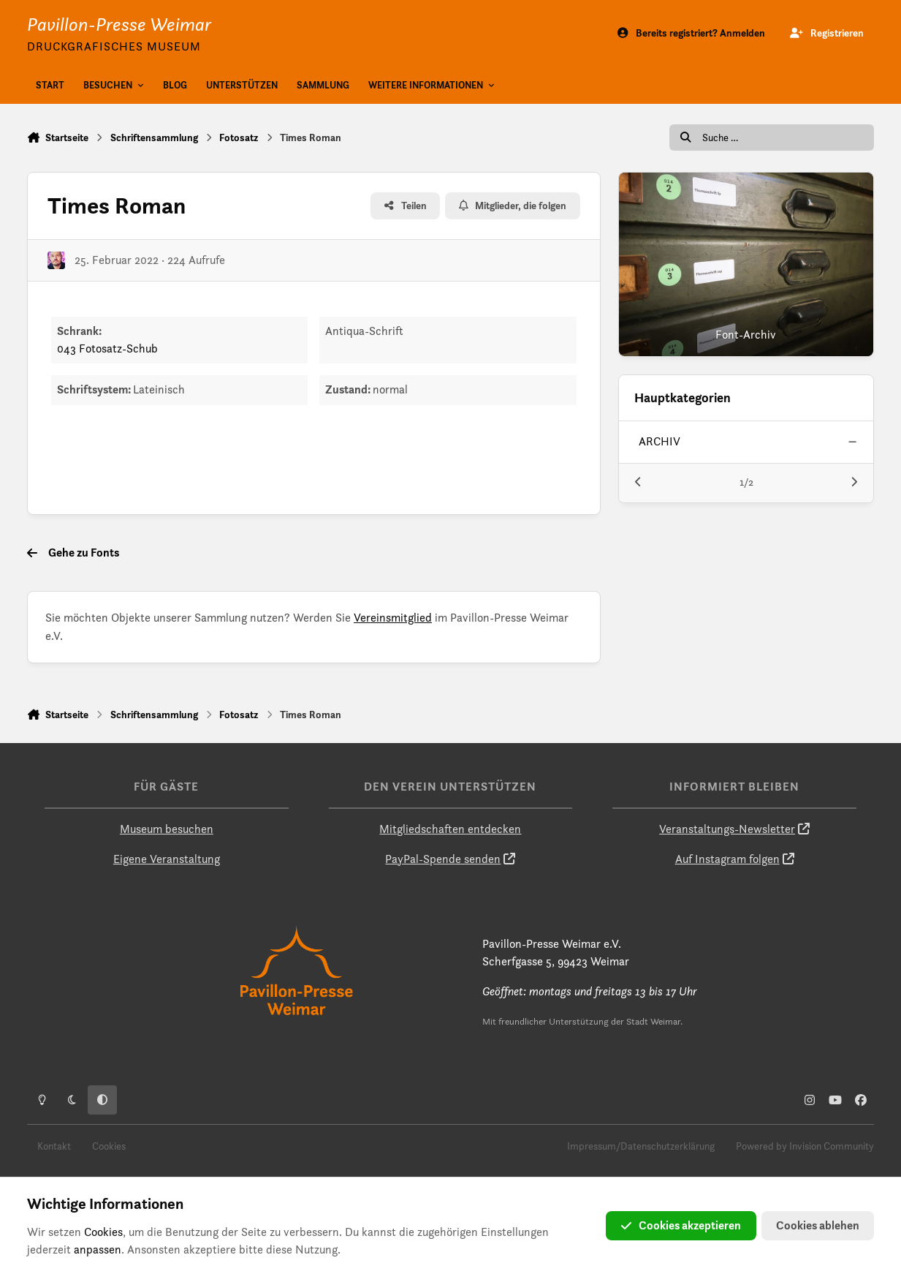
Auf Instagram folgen (727, 859)
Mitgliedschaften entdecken (450, 829)
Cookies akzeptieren (681, 1225)
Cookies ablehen (817, 1225)
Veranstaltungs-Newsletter (727, 829)
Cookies (109, 1146)
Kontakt (54, 1146)
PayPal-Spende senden (443, 859)
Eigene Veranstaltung (166, 859)
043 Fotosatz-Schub (107, 348)
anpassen (97, 1249)
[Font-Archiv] (746, 264)
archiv (659, 441)
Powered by (805, 1146)
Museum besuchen (166, 829)
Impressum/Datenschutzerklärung (641, 1146)
